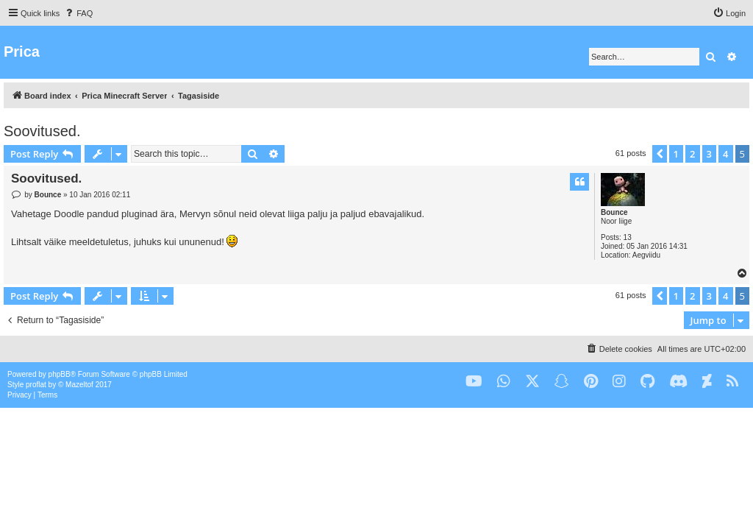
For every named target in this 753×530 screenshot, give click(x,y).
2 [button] (692, 153)
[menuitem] (78, 13)
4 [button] (725, 153)
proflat (36, 385)
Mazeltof (79, 385)
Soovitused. (42, 131)
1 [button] (676, 153)
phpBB (60, 374)
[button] (659, 154)
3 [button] (709, 153)
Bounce (614, 212)
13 (628, 237)
